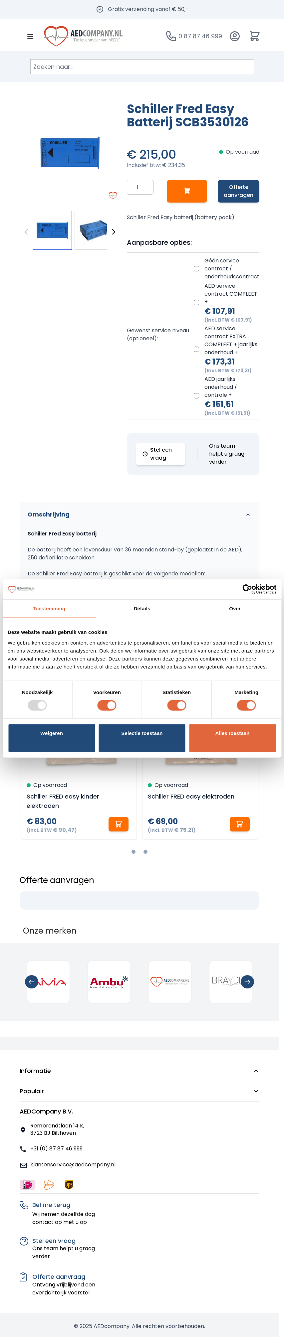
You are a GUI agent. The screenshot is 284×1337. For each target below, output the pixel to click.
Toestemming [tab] (49, 608)
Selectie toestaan (141, 733)
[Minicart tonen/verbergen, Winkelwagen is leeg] (254, 36)
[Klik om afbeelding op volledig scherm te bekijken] (70, 152)
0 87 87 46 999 (200, 36)
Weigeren (51, 733)
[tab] (134, 852)
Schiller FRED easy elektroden (191, 796)
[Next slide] (247, 981)
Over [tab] (235, 608)
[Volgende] (113, 231)
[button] (139, 1071)
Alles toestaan (232, 733)
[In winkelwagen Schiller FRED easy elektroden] (240, 824)
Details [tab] (142, 608)
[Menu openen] (30, 36)
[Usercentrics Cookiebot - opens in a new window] (247, 589)
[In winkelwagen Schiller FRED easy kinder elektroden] (119, 824)
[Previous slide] (31, 981)
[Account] (234, 36)
